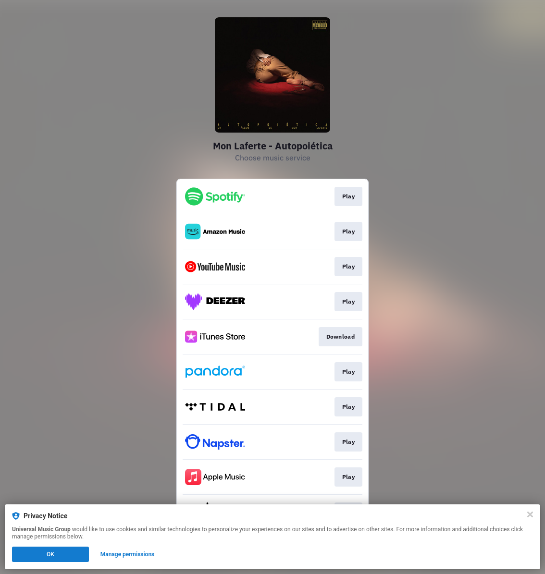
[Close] (530, 514)
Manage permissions (127, 554)
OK (50, 554)
